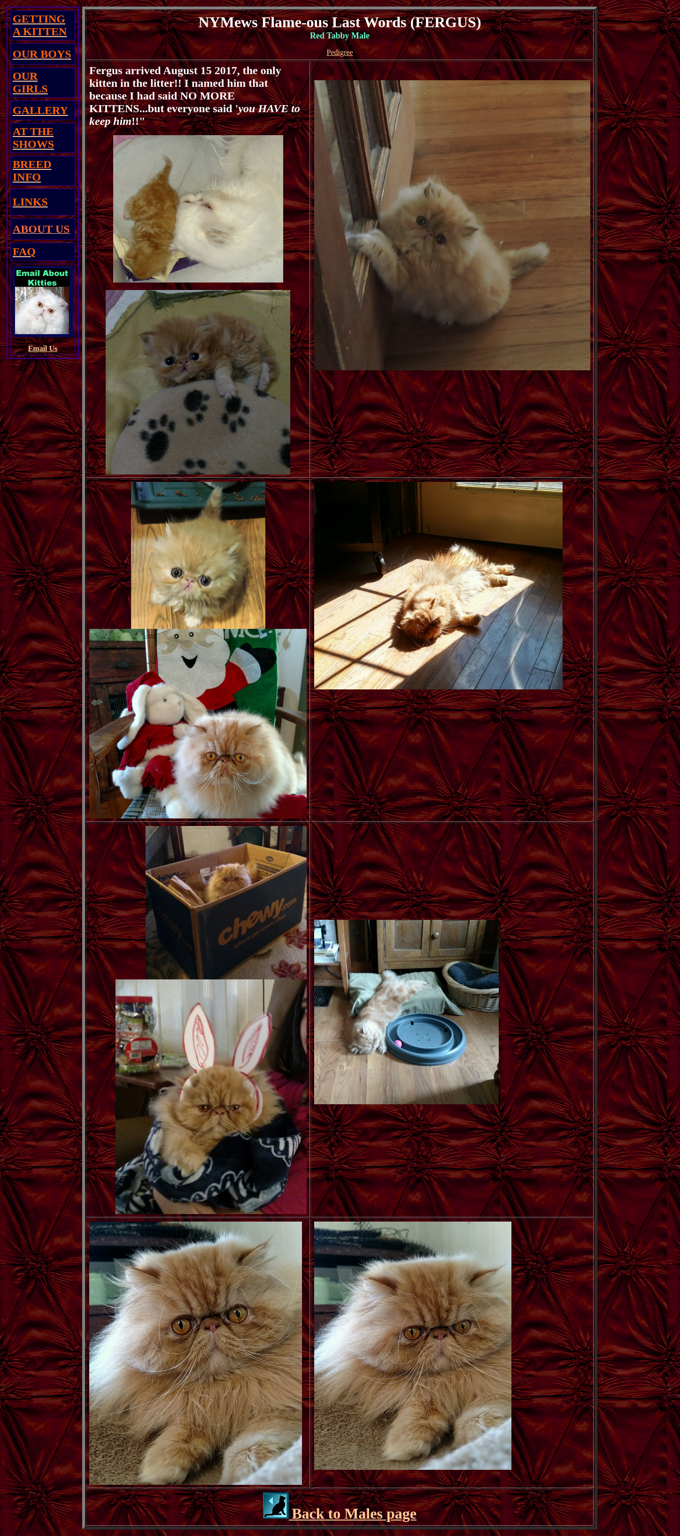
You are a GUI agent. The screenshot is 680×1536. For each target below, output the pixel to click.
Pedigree (340, 52)
